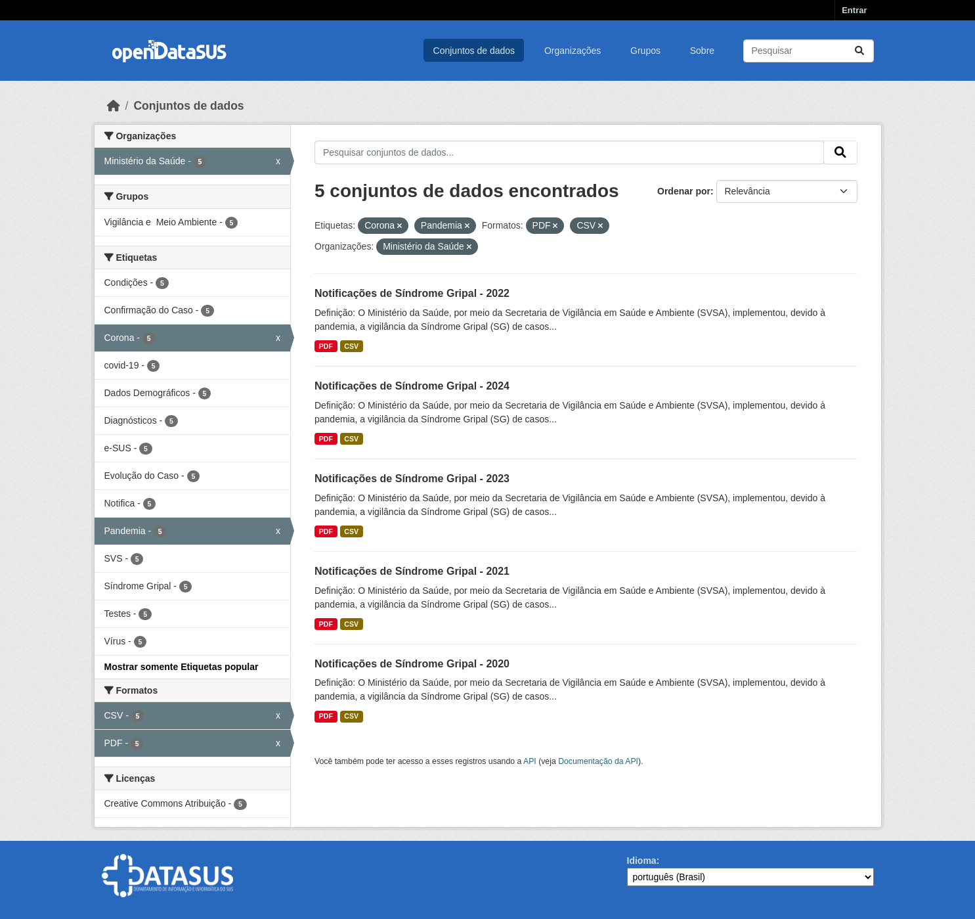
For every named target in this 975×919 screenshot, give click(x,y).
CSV (351, 346)
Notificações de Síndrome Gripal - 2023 (411, 478)
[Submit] (859, 50)
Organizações (572, 50)
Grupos (645, 50)
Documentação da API (598, 761)
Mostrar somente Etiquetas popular (181, 666)
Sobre (702, 50)
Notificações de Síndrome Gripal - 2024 (411, 386)
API (529, 761)
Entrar (854, 10)
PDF (326, 346)
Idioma (642, 860)
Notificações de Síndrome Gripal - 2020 (411, 663)
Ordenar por (683, 191)
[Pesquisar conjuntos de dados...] (808, 50)
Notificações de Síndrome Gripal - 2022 (411, 293)
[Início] (113, 105)
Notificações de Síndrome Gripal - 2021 (411, 571)
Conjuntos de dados (474, 50)
